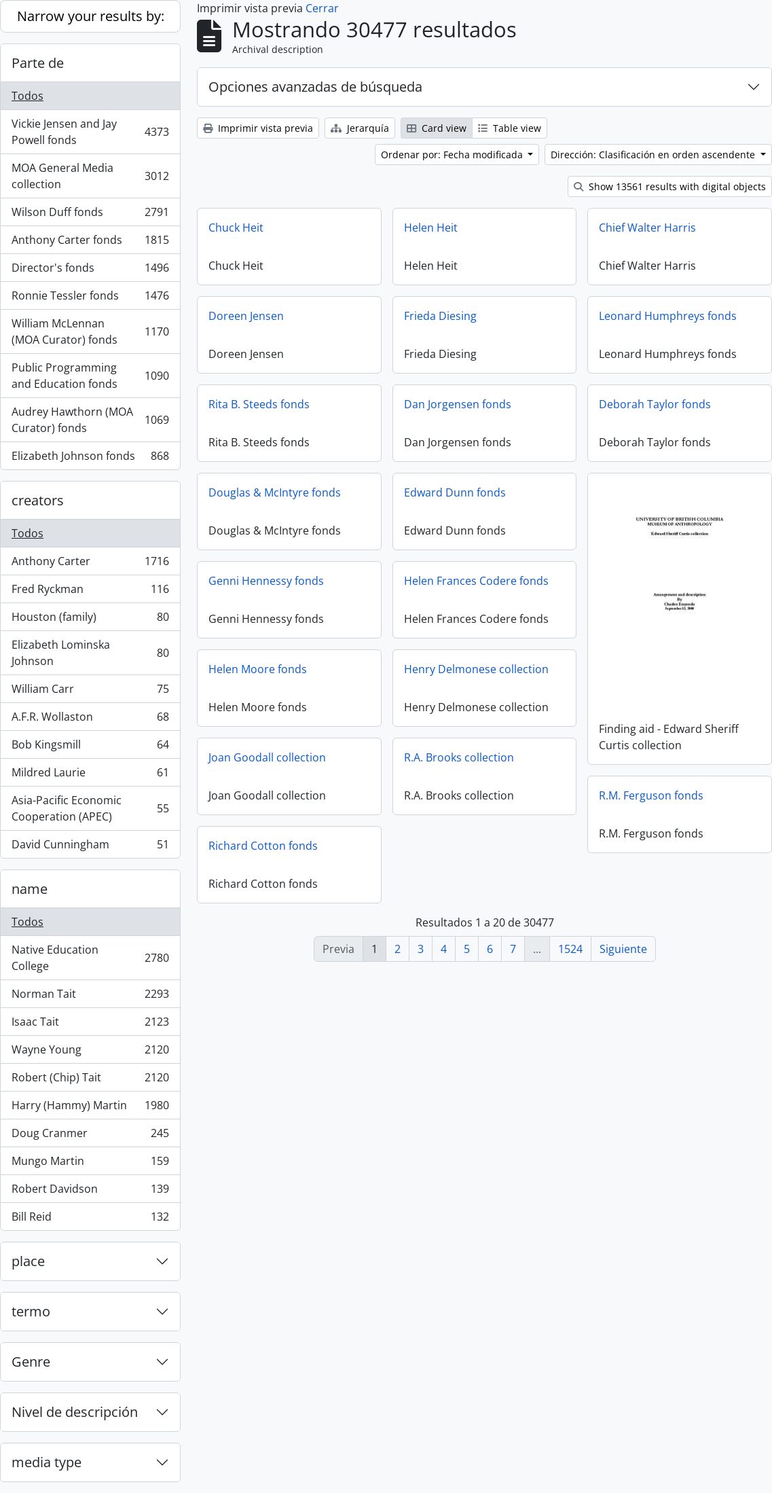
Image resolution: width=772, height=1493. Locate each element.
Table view (509, 128)
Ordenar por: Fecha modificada (453, 154)
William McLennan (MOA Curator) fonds (90, 331)
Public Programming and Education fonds (90, 375)
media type (46, 1462)
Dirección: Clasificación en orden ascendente (654, 154)
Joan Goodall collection (267, 757)
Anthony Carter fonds (90, 243)
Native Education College (90, 957)
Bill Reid (90, 1219)
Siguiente (623, 948)
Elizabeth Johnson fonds (90, 458)
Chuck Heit (235, 227)
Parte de (38, 63)
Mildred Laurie (90, 775)
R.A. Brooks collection (459, 757)
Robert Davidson (90, 1192)
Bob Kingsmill (90, 747)
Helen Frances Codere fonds (476, 580)
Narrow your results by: (90, 16)
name (30, 889)
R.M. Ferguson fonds (651, 793)
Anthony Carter (90, 564)
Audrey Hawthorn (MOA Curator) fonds (90, 419)
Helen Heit (431, 227)
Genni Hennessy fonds (266, 580)
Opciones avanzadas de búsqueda (315, 86)
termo (31, 1311)
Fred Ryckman (90, 592)
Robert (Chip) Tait (90, 1080)
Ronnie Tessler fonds (90, 298)
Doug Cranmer (90, 1136)
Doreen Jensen (246, 315)
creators (38, 500)
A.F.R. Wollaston (90, 719)
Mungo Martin (90, 1164)
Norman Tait (90, 997)
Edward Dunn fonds (455, 492)
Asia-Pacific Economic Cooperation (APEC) (90, 808)
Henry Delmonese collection (476, 669)
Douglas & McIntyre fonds (274, 492)
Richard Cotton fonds (263, 845)
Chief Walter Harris (647, 227)
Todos (27, 95)
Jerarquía (360, 128)
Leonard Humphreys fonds (668, 315)
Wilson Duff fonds (90, 215)
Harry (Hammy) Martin (90, 1108)
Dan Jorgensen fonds (457, 404)
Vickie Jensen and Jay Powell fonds (90, 131)
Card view (436, 128)
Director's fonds (90, 270)
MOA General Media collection (90, 176)
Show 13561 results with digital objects (670, 186)
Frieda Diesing (440, 315)
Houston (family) (90, 620)
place (28, 1261)
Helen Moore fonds (257, 669)
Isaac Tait (90, 1024)
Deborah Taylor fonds (655, 404)
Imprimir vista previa (258, 128)
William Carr (90, 692)
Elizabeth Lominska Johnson (90, 652)
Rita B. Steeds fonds (259, 404)
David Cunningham (90, 847)
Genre (31, 1361)
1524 (570, 948)
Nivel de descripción (75, 1412)
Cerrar (322, 8)
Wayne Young (90, 1052)
